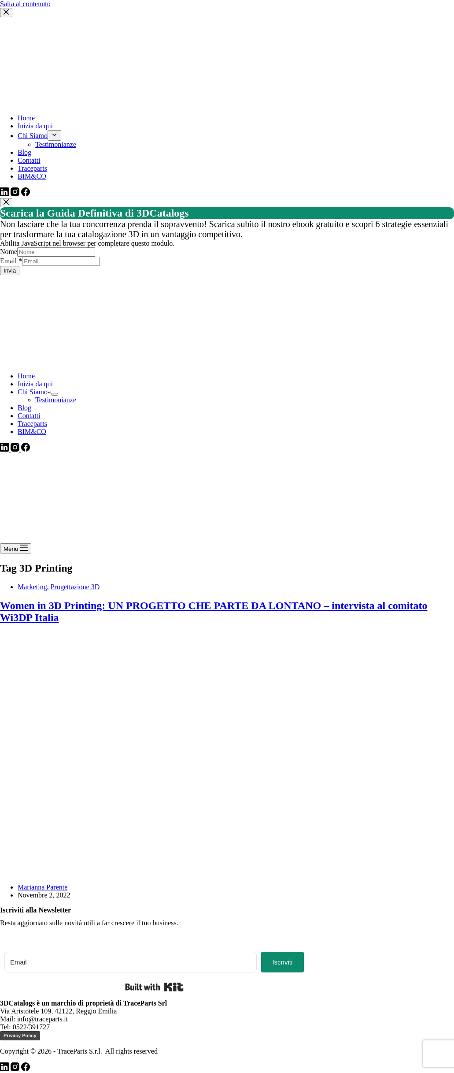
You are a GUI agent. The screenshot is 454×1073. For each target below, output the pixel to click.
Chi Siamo (34, 392)
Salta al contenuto (25, 3)
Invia (10, 270)
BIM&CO (32, 431)
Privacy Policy (20, 1035)
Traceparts (32, 423)
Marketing (32, 587)
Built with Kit (154, 987)
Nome (8, 251)
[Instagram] (16, 449)
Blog (24, 407)
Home (26, 376)
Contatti (29, 415)
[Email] (130, 962)
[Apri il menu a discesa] (54, 394)
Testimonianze (55, 400)
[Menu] (15, 548)
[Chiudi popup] (6, 202)
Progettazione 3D (75, 587)
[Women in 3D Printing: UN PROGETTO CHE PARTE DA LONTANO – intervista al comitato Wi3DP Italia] (169, 872)
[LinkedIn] (5, 449)
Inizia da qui (35, 384)
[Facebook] (25, 449)
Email (11, 261)
